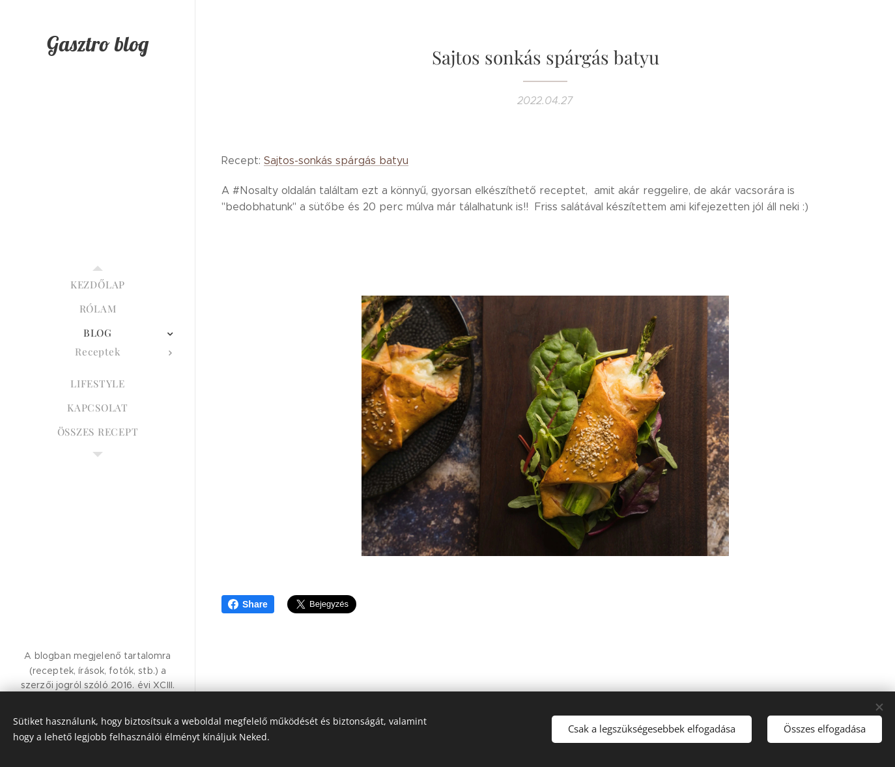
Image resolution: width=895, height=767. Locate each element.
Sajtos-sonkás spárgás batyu (336, 160)
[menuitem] (98, 284)
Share (248, 604)
